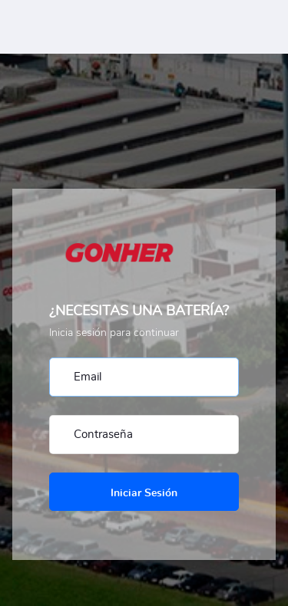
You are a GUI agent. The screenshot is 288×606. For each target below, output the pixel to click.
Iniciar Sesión (144, 493)
